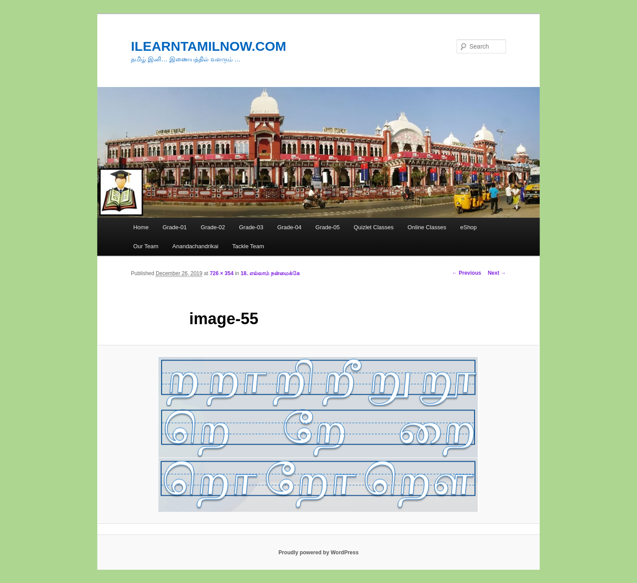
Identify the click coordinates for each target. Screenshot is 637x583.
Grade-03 (251, 227)
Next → (497, 273)
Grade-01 (174, 227)
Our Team (145, 246)
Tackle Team (248, 246)
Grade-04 (289, 227)
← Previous (466, 273)
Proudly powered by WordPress (318, 552)
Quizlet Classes (373, 227)
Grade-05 (327, 227)
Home (141, 227)
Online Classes (426, 227)
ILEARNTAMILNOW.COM (208, 46)
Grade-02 (213, 227)
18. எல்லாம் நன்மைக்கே (270, 273)
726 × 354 (222, 273)
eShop (468, 227)
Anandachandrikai (196, 246)
